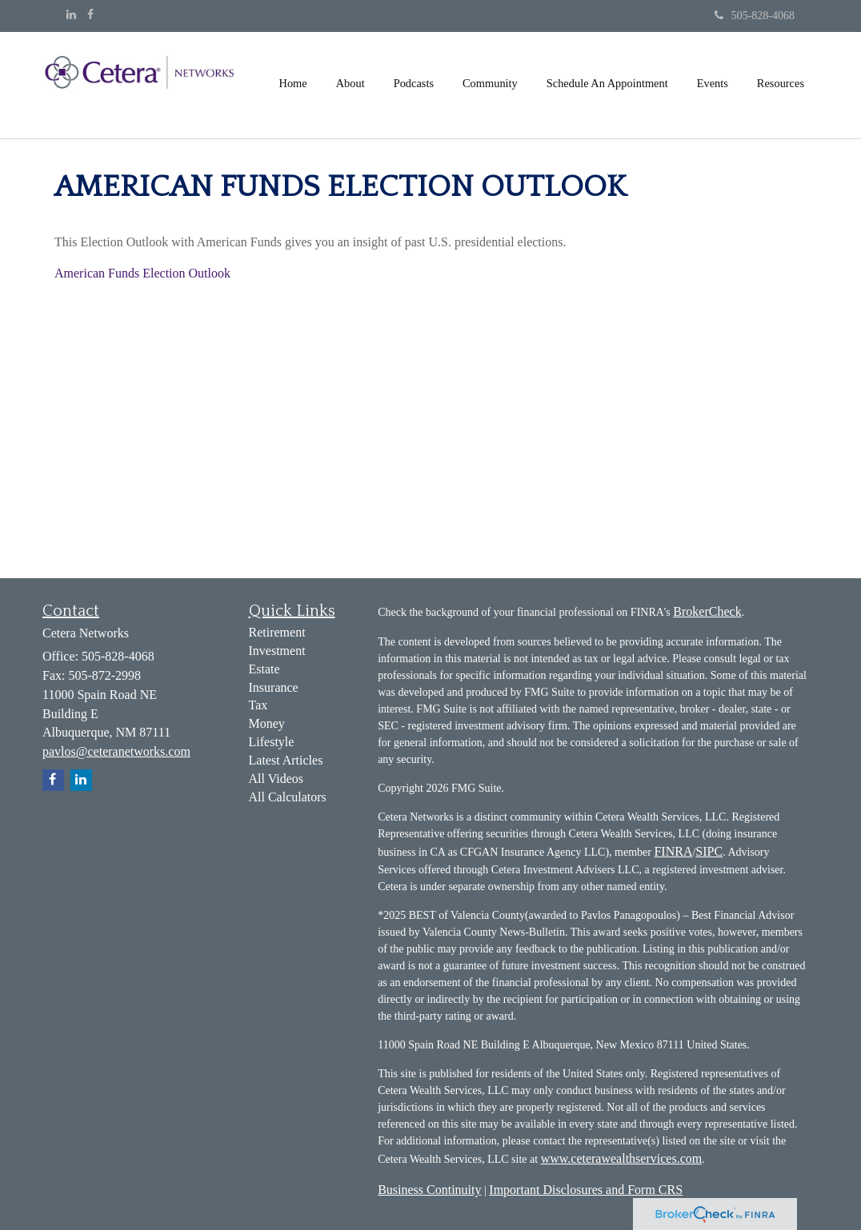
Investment (277, 650)
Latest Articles (286, 760)
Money (267, 723)
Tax (258, 705)
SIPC (709, 851)
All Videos (276, 778)
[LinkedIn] (71, 15)
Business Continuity (429, 1189)
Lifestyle (271, 742)
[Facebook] (90, 15)
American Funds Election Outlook (142, 273)
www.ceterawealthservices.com (622, 1158)
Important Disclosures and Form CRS (586, 1189)
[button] (350, 83)
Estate (264, 669)
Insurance (273, 687)
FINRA (673, 851)
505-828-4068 (755, 16)
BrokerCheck (707, 611)
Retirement (277, 632)
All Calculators (287, 797)
